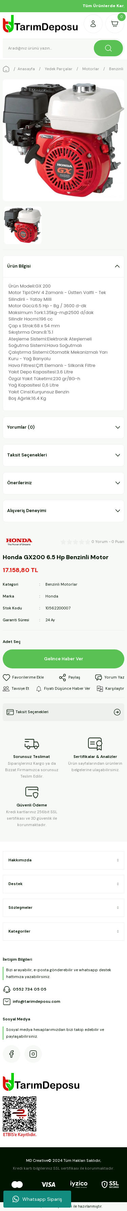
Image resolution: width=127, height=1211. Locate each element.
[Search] (63, 48)
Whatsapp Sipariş (37, 1199)
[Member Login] (93, 23)
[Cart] (114, 23)
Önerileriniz (19, 483)
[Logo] (40, 24)
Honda (51, 596)
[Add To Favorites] (23, 677)
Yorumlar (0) (21, 427)
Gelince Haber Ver (63, 659)
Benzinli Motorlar (61, 584)
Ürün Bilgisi (18, 266)
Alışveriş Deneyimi (26, 510)
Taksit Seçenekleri (27, 455)
